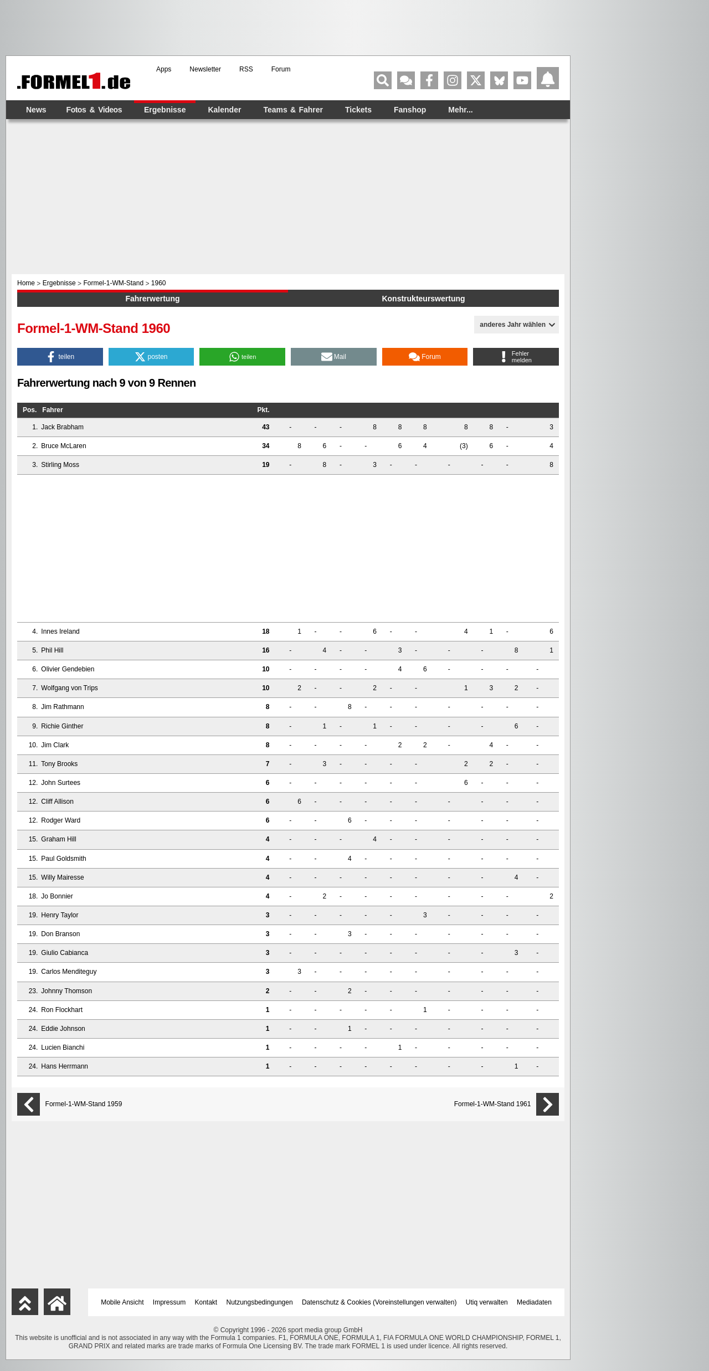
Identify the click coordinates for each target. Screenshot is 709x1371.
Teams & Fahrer (293, 110)
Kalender (224, 110)
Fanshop (410, 110)
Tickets (358, 110)
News (36, 110)
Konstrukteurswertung (423, 298)
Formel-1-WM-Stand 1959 (83, 1104)
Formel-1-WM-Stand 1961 (492, 1104)
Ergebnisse (165, 110)
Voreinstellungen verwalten (414, 1302)
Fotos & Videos (94, 110)
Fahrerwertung (152, 298)
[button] (60, 357)
